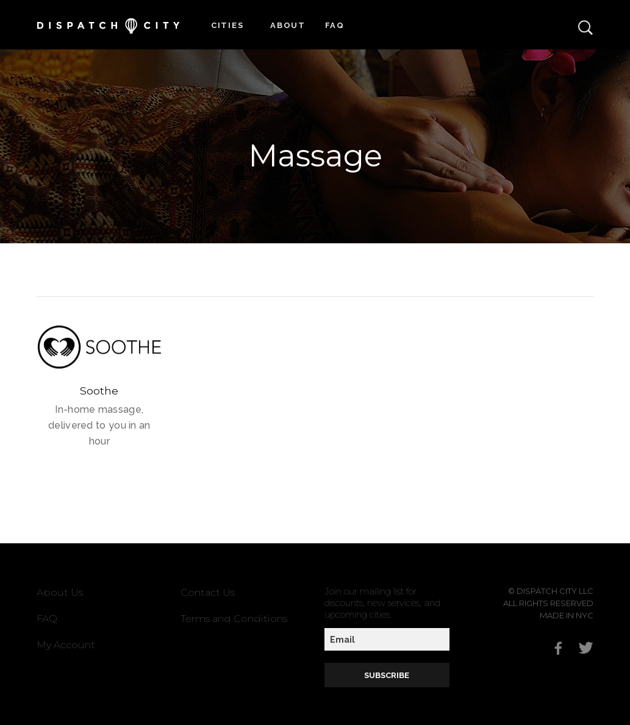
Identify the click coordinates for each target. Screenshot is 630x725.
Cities (227, 25)
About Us (60, 592)
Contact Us (208, 592)
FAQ (335, 25)
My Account (66, 645)
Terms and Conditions (234, 618)
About (288, 25)
